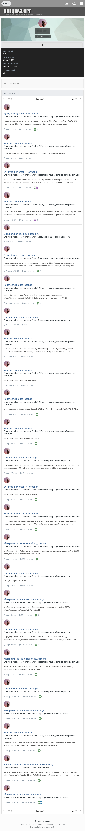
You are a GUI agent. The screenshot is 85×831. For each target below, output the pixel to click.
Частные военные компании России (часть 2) (28, 764)
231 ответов (28, 780)
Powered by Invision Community (42, 827)
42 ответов (25, 158)
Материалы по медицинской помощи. (24, 599)
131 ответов (26, 559)
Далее (74, 99)
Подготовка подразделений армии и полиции (59, 116)
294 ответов (25, 615)
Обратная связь (42, 821)
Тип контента (11, 84)
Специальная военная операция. (21, 233)
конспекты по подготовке (18, 143)
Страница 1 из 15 (42, 99)
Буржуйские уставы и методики (21, 113)
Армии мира (43, 768)
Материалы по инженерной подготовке (25, 543)
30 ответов (25, 129)
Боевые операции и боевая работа (54, 237)
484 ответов (24, 241)
